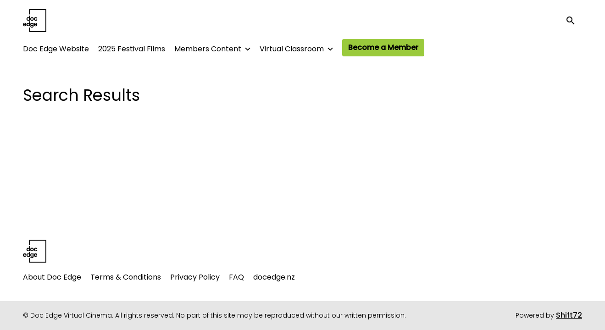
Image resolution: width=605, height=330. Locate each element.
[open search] (574, 20)
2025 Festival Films (131, 49)
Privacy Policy (195, 277)
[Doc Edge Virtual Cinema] (34, 251)
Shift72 (569, 315)
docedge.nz (274, 277)
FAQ (236, 277)
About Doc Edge (52, 277)
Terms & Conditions (125, 277)
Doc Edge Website (56, 49)
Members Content (207, 49)
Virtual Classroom (292, 49)
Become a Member (383, 47)
